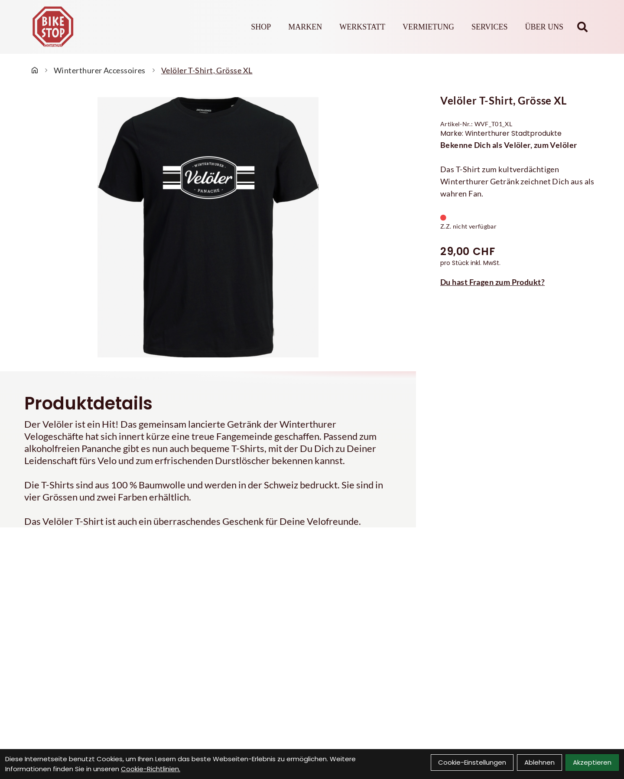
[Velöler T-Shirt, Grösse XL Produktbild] (208, 227)
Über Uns (544, 27)
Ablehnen (539, 762)
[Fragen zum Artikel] (520, 282)
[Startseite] (34, 70)
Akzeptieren (592, 762)
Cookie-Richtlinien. (150, 768)
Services (489, 27)
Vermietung (428, 27)
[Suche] (582, 26)
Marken (305, 27)
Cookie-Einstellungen (472, 762)
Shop (261, 27)
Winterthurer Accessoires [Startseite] (100, 70)
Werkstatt (362, 27)
